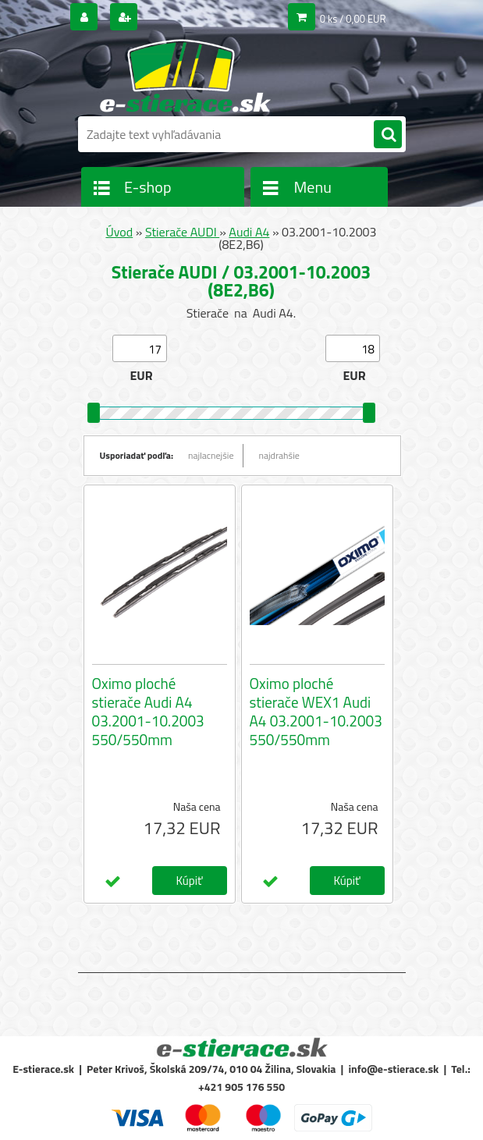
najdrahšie (279, 455)
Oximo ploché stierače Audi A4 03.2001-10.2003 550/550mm (148, 711)
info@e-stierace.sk (393, 1068)
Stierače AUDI (182, 231)
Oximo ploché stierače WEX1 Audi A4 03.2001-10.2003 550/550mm (316, 711)
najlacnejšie (211, 455)
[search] (388, 135)
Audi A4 (249, 231)
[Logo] (185, 76)
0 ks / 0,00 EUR (353, 19)
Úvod (119, 231)
